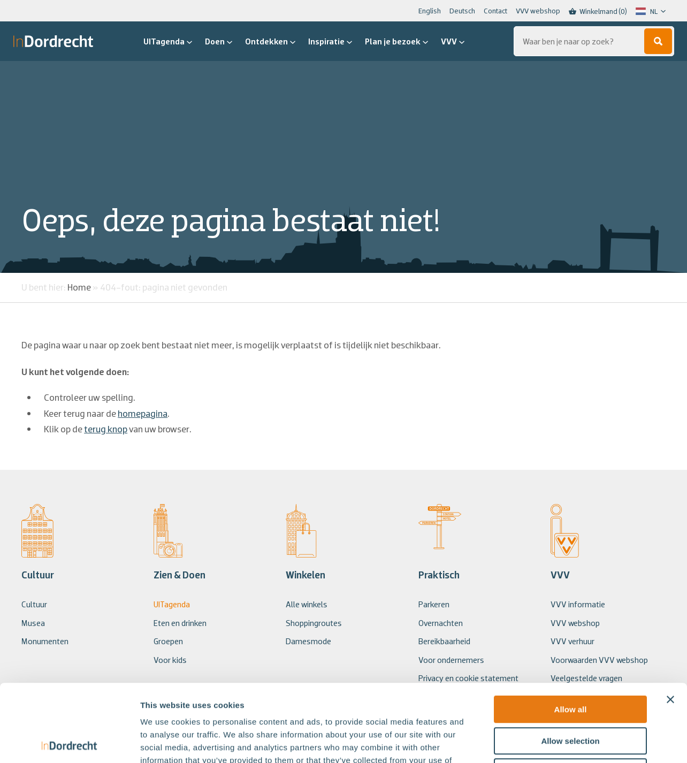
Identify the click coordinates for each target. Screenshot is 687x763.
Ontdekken (270, 41)
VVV (452, 41)
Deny (571, 694)
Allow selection (570, 663)
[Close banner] (670, 622)
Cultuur (34, 604)
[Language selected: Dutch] (651, 11)
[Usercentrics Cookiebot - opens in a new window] (69, 742)
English (429, 10)
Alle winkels (306, 604)
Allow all (570, 632)
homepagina (142, 413)
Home (79, 287)
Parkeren (433, 604)
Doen (218, 41)
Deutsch (462, 10)
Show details (561, 741)
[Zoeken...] (594, 41)
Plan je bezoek (396, 41)
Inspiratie (330, 41)
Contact (495, 10)
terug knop (105, 429)
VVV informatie (578, 604)
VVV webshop (538, 10)
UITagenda (167, 41)
